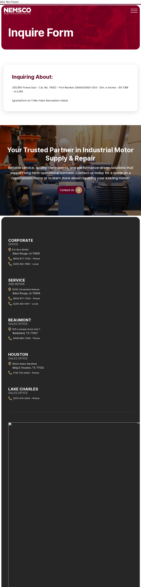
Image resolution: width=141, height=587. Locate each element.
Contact (70, 503)
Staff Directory (70, 499)
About (70, 490)
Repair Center (71, 519)
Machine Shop (70, 523)
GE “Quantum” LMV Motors (70, 548)
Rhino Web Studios (84, 573)
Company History (70, 494)
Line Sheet (70, 528)
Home (70, 485)
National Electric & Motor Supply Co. (62, 564)
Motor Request (70, 544)
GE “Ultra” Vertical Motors (70, 553)
